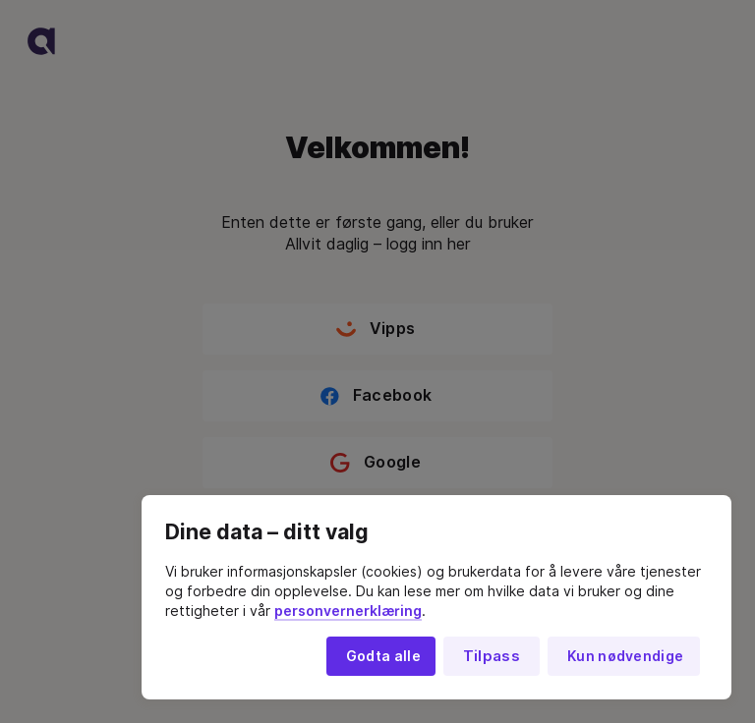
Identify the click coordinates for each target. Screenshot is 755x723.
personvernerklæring (348, 611)
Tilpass (491, 656)
